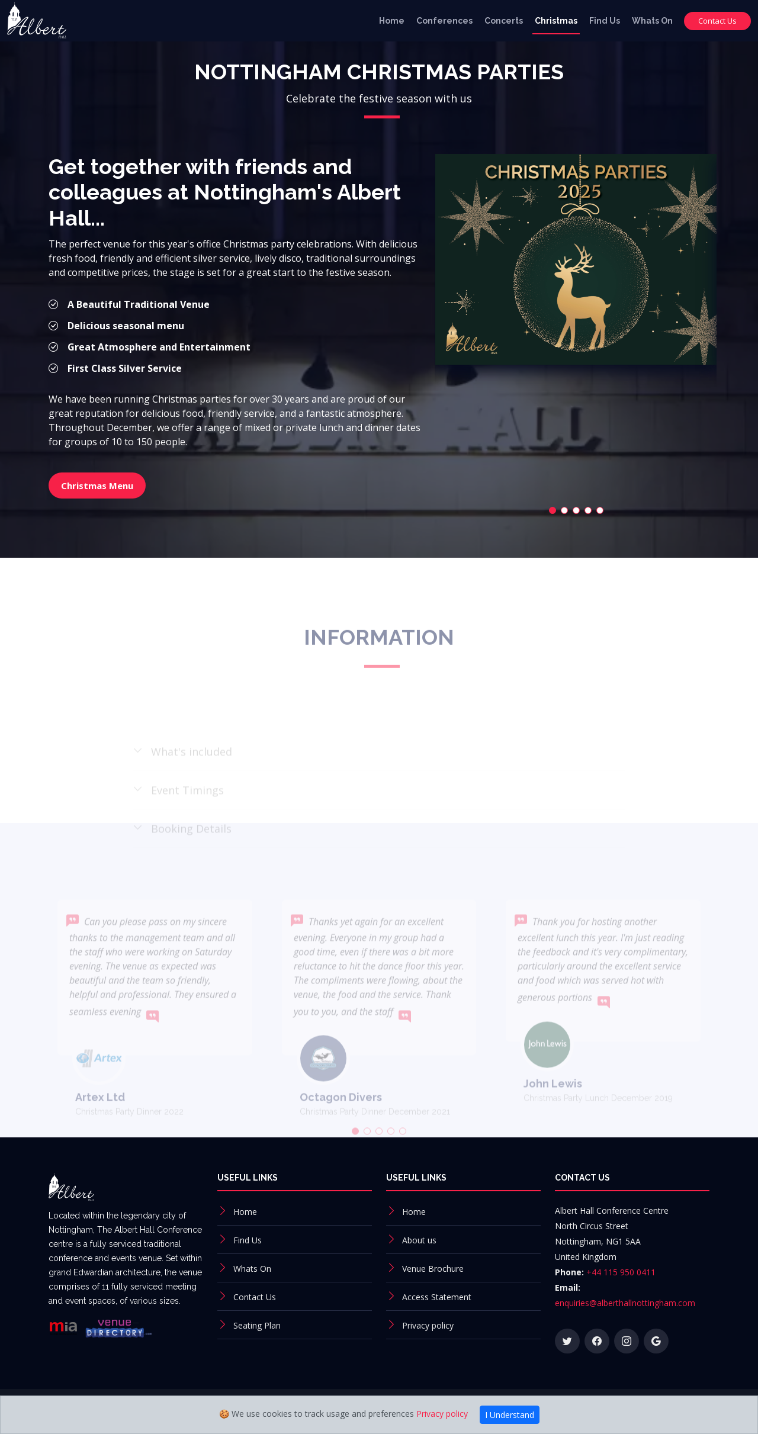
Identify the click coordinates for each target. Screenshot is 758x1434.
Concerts (503, 20)
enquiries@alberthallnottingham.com (625, 1302)
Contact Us (717, 20)
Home (391, 20)
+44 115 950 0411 (621, 1272)
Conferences (444, 20)
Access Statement (436, 1297)
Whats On (652, 20)
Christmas (556, 20)
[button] (540, 496)
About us (419, 1240)
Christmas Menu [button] (116, 472)
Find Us (604, 20)
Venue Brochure (433, 1268)
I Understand (509, 1414)
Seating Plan (257, 1325)
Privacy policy (428, 1325)
